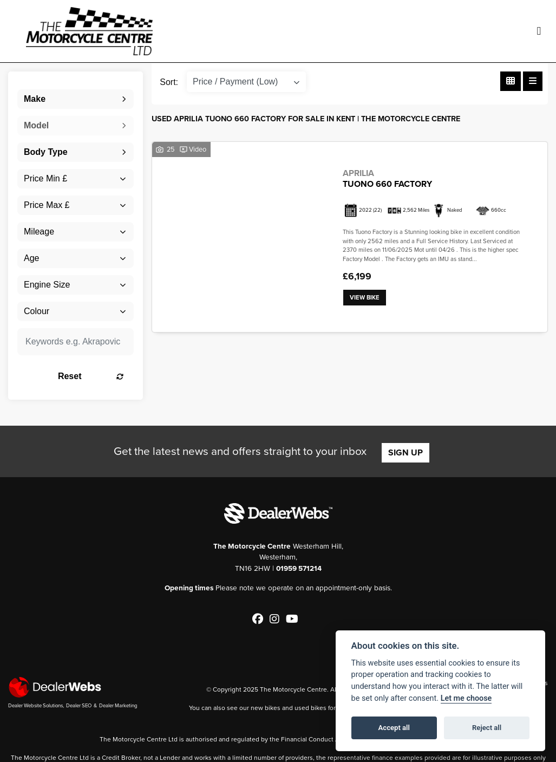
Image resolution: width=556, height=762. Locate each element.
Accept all (394, 728)
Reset (91, 376)
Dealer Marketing (118, 705)
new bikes (265, 708)
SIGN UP (405, 452)
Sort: (169, 82)
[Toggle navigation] (538, 31)
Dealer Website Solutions (35, 705)
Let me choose (466, 698)
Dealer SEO (78, 705)
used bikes (310, 708)
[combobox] (75, 99)
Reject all (486, 728)
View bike (365, 297)
